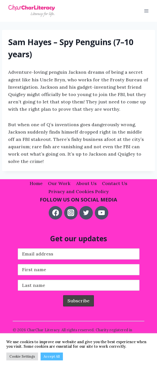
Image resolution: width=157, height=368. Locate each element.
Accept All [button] (52, 356)
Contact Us (114, 183)
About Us (86, 183)
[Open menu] (146, 11)
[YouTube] (101, 212)
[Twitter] (86, 212)
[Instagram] (71, 212)
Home (36, 183)
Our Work (59, 183)
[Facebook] (55, 212)
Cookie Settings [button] (22, 356)
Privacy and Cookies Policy (78, 191)
